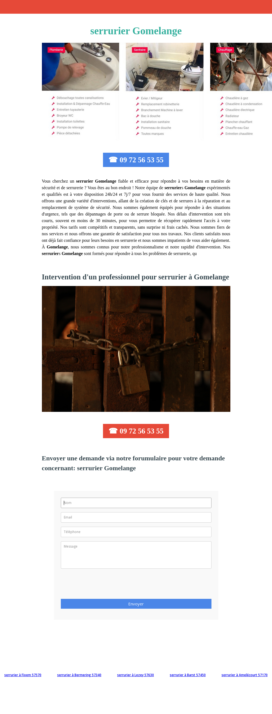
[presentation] (102, 585)
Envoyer (136, 604)
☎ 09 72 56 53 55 (136, 160)
